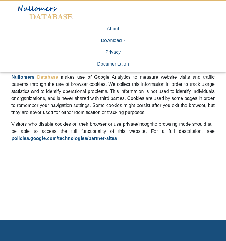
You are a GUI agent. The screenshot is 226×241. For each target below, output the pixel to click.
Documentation (113, 63)
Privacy (113, 52)
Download (111, 40)
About (113, 28)
